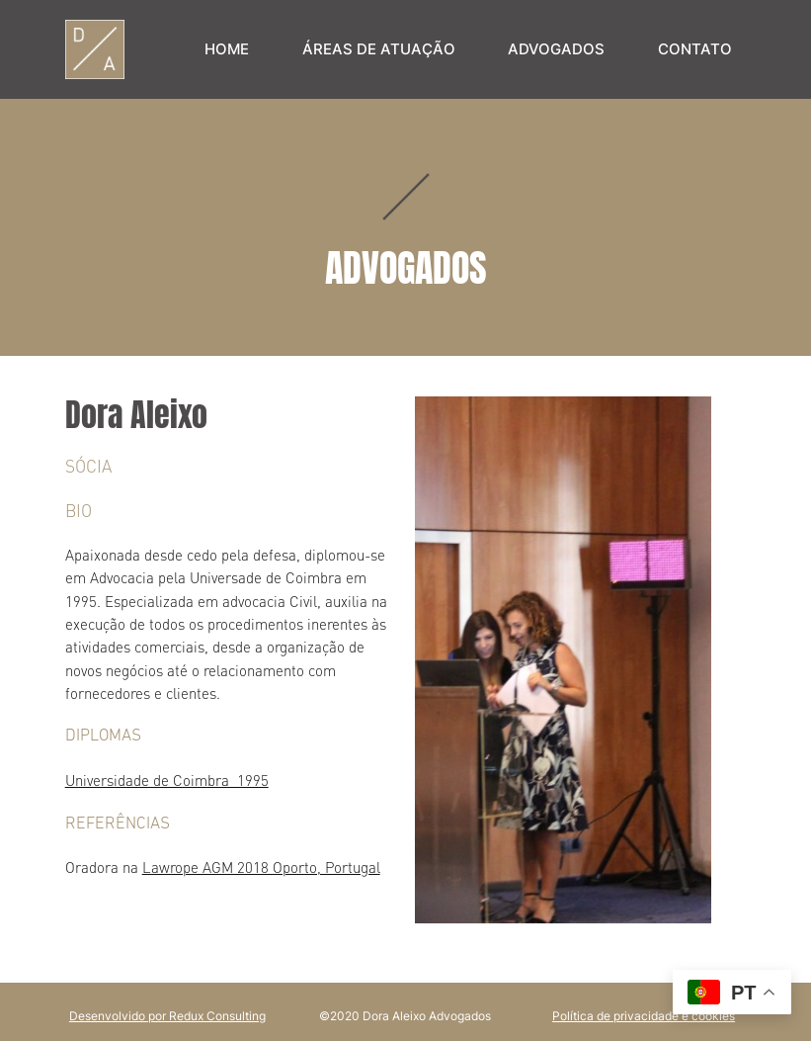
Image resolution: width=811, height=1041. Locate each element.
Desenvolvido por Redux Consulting (167, 1015)
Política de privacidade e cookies (643, 1015)
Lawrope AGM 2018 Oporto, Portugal (261, 867)
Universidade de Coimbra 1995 (167, 780)
